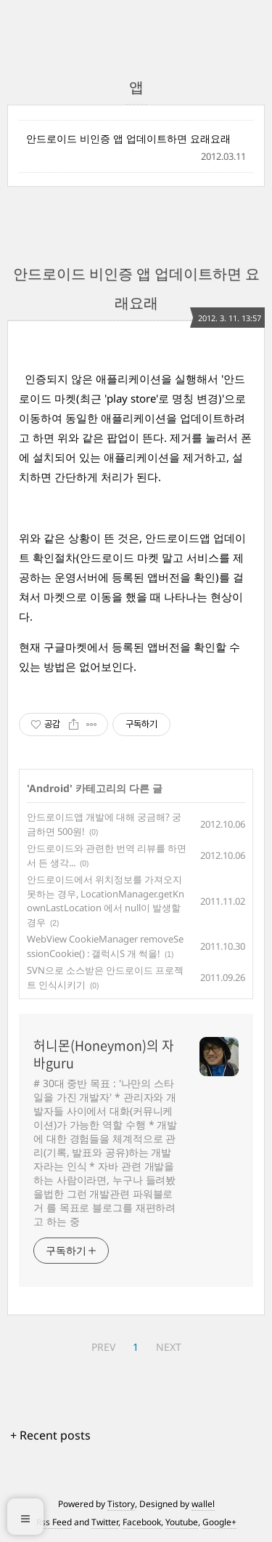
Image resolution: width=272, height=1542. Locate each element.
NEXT (168, 1347)
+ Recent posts (50, 1435)
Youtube (181, 1522)
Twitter (104, 1522)
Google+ (219, 1522)
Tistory (121, 1504)
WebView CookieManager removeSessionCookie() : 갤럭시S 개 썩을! (105, 946)
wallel (203, 1504)
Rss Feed (54, 1522)
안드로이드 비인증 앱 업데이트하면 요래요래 (128, 138)
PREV (103, 1347)
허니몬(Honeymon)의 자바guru (103, 1054)
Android (49, 788)
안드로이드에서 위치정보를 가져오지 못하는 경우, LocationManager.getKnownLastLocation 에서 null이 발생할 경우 (105, 901)
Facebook (142, 1522)
